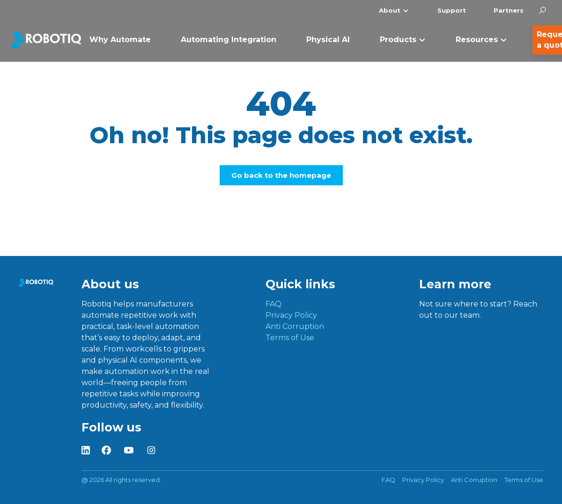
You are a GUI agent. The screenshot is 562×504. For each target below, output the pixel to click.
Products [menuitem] (398, 39)
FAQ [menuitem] (273, 303)
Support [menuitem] (451, 10)
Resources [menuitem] (477, 39)
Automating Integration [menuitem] (228, 39)
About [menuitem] (389, 10)
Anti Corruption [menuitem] (295, 326)
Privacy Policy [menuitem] (291, 315)
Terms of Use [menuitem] (290, 337)
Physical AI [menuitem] (328, 39)
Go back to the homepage (281, 175)
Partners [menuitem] (509, 10)
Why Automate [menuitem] (120, 39)
